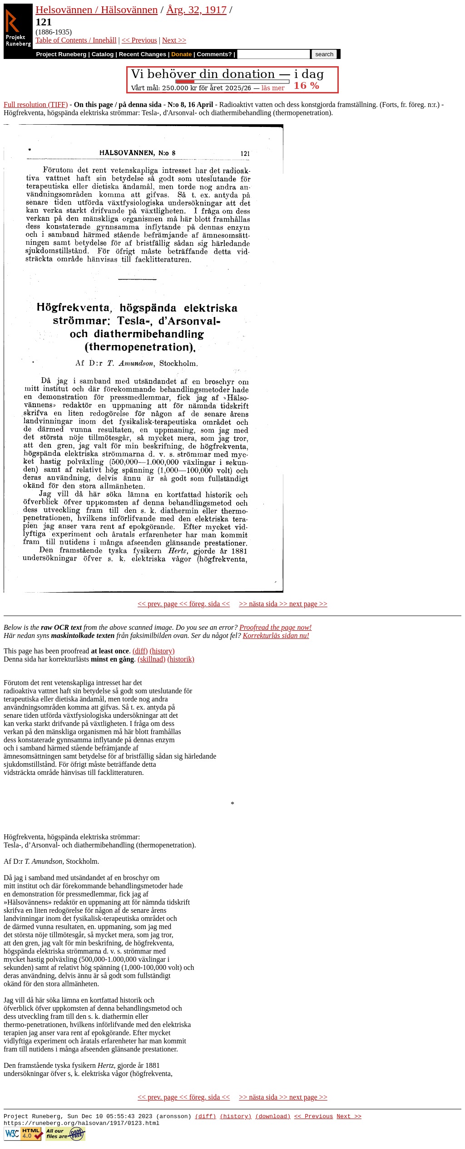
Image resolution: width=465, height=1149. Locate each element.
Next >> (174, 40)
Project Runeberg (61, 54)
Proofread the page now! (275, 627)
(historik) (180, 659)
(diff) (140, 651)
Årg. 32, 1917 (196, 9)
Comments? (214, 54)
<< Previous (139, 40)
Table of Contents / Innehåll (75, 40)
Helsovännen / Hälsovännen (96, 9)
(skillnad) (151, 659)
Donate (181, 54)
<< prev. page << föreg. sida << (184, 604)
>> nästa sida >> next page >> (283, 604)
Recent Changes (142, 54)
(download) (273, 1117)
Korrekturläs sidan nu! (276, 635)
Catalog (103, 54)
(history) (161, 651)
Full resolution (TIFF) (36, 104)
